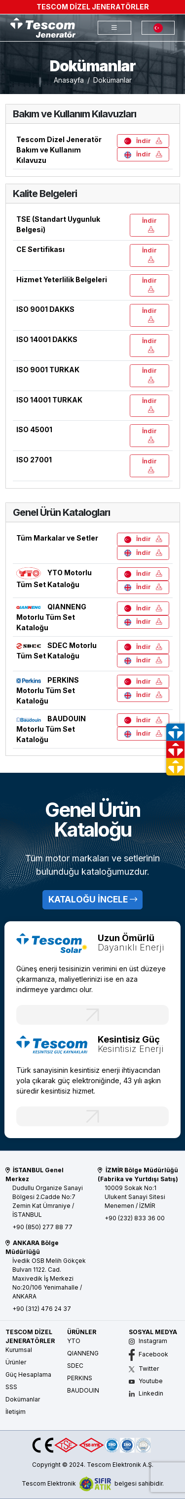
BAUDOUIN (83, 1390)
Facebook (148, 1354)
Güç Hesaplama (28, 1374)
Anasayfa (69, 80)
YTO (73, 1341)
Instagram (148, 1341)
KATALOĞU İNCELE (92, 899)
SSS (11, 1387)
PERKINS (79, 1378)
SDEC (75, 1365)
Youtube (146, 1381)
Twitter (144, 1368)
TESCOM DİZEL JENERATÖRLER (93, 6)
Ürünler (15, 1362)
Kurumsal (18, 1349)
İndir (143, 141)
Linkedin (146, 1393)
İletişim (15, 1411)
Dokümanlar (22, 1399)
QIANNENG (83, 1353)
